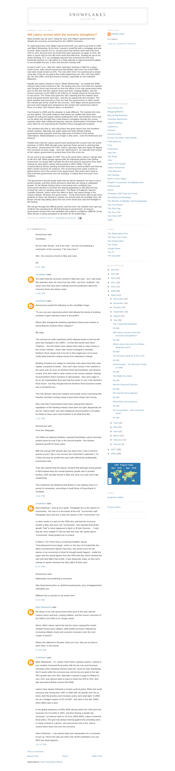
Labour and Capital (117, 163)
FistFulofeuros (114, 141)
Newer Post (32, 756)
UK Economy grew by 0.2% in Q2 (128, 355)
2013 (113, 274)
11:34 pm (41, 744)
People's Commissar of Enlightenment (126, 182)
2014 (113, 269)
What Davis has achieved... (126, 401)
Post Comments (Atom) (51, 762)
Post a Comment (35, 751)
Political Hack (114, 186)
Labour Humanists (116, 167)
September (118, 311)
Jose (110, 160)
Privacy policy (114, 507)
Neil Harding (113, 175)
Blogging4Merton (116, 111)
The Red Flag (114, 208)
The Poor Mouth (115, 205)
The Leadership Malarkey (125, 324)
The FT (111, 252)
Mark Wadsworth (44, 607)
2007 (113, 449)
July (115, 320)
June (116, 423)
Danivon (111, 130)
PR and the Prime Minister (125, 393)
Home (65, 756)
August (117, 316)
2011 (113, 282)
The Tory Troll (114, 212)
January (117, 444)
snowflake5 (87, 14)
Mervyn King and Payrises (125, 384)
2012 (113, 278)
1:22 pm (40, 418)
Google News (114, 248)
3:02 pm (40, 496)
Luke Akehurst (114, 171)
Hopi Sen (112, 152)
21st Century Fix (115, 108)
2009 (113, 291)
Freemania (113, 149)
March (116, 435)
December (118, 299)
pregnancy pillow (115, 497)
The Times (113, 244)
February (118, 440)
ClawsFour (113, 126)
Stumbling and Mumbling (119, 197)
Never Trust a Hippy (117, 178)
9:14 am (40, 600)
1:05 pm (40, 293)
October (117, 307)
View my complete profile (122, 44)
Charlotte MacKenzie (117, 119)
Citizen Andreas (115, 122)
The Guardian (114, 255)
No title (116, 328)
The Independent (116, 241)
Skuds (110, 190)
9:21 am (40, 267)
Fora (110, 145)
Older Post (97, 756)
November (118, 303)
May (115, 427)
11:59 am (41, 650)
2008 (113, 295)
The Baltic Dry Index (122, 376)
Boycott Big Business (118, 115)
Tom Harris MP (115, 216)
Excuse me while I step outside (122, 137)
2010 (113, 286)
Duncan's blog (114, 134)
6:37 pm (40, 566)
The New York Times (117, 237)
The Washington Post (118, 233)
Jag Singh (112, 156)
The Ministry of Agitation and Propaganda (127, 201)
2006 (113, 453)
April (115, 431)
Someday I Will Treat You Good (122, 193)
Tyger (110, 219)
